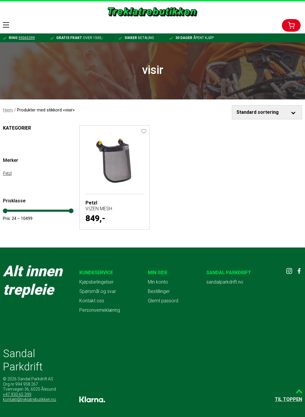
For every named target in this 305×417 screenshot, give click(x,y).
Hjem (8, 110)
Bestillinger (159, 291)
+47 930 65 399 (17, 394)
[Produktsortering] (267, 112)
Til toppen (288, 399)
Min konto (158, 282)
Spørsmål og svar (97, 291)
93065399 (26, 38)
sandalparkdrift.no (224, 282)
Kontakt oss (91, 301)
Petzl (7, 173)
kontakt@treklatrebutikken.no (29, 399)
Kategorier (17, 128)
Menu (6, 25)
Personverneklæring (99, 310)
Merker (10, 160)
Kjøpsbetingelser (96, 282)
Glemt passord (163, 301)
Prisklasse (14, 201)
